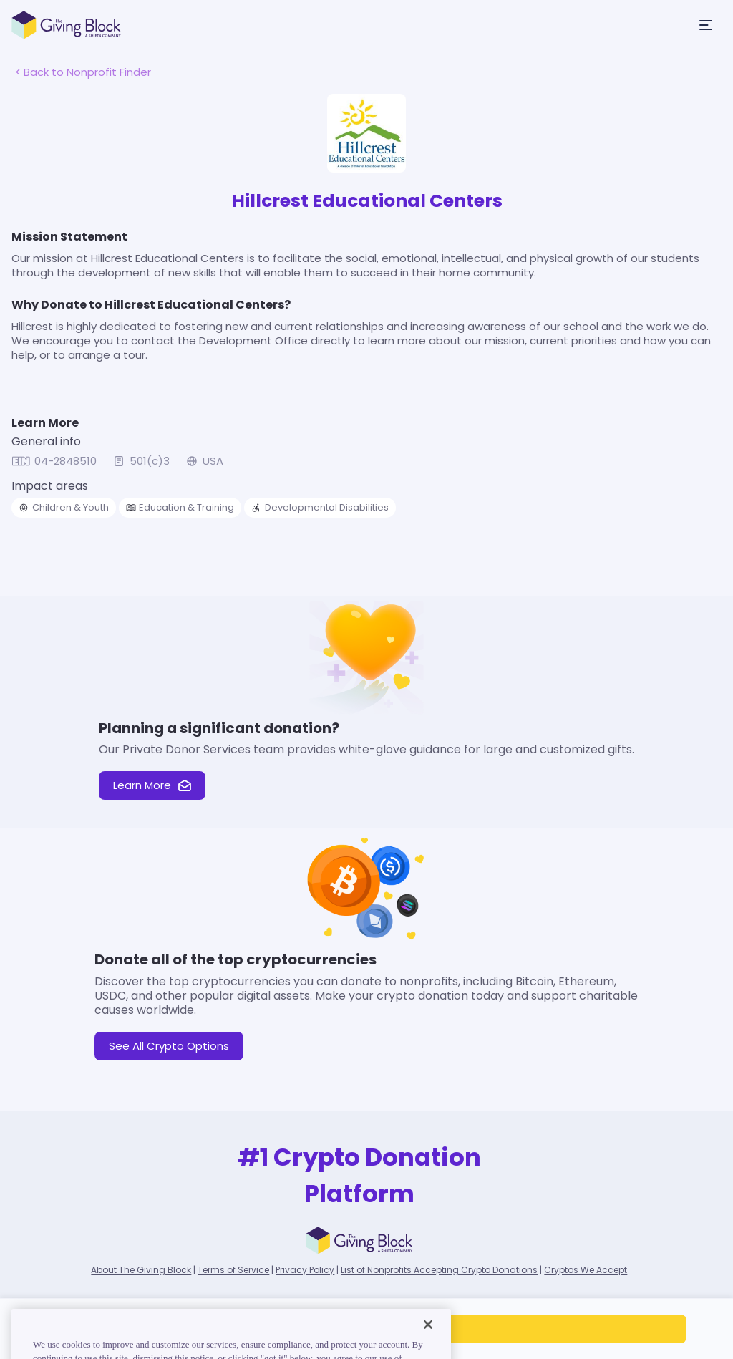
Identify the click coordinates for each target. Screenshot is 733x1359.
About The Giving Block (141, 1270)
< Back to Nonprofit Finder (83, 71)
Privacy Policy (305, 1270)
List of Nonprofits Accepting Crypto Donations (439, 1270)
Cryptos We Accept (585, 1270)
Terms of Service (233, 1270)
